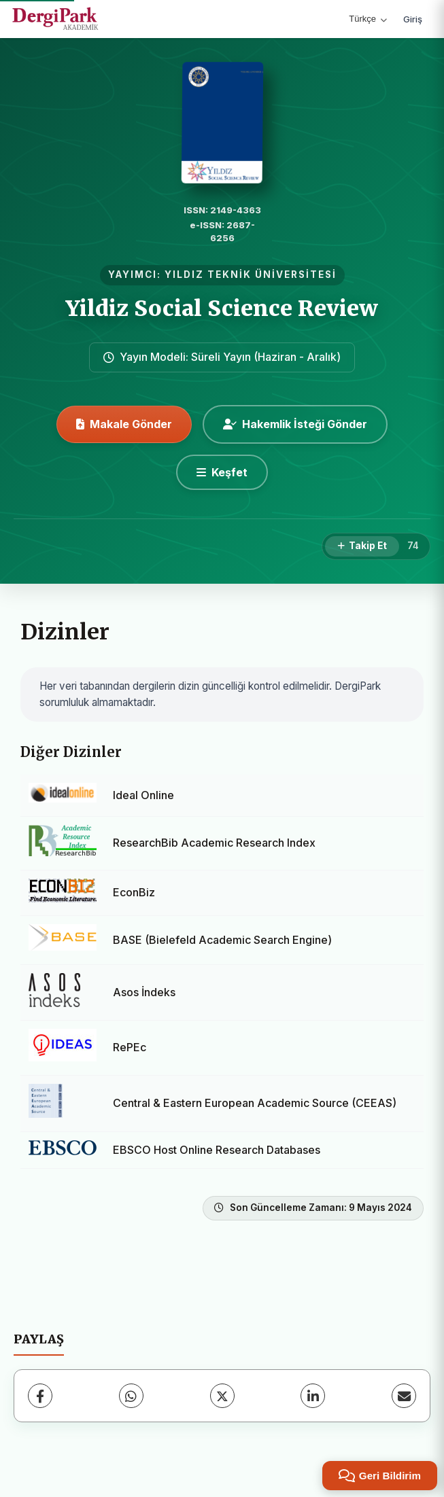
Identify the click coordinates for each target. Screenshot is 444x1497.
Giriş (412, 19)
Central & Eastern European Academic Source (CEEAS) (254, 1103)
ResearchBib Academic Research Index (214, 842)
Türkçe (368, 19)
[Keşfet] (222, 472)
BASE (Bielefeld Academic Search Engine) (222, 940)
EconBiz (134, 892)
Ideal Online (143, 795)
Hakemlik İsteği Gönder (295, 424)
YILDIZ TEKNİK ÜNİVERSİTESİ (251, 274)
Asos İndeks (144, 992)
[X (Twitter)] (222, 1396)
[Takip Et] (362, 546)
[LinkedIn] (313, 1396)
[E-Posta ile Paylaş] (404, 1396)
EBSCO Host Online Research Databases (216, 1150)
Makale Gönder (124, 424)
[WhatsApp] (131, 1396)
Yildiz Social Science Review (222, 308)
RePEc (129, 1047)
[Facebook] (40, 1396)
